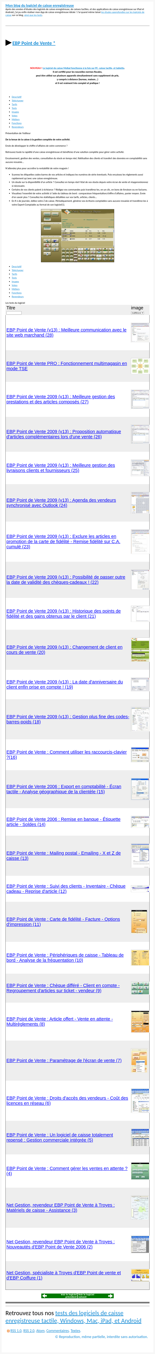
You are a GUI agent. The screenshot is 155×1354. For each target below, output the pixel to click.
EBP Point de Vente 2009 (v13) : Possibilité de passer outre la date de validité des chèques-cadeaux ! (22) (65, 580)
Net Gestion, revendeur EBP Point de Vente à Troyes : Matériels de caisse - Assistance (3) (60, 1208)
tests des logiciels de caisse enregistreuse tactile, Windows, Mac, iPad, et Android (73, 1317)
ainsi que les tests (33, 15)
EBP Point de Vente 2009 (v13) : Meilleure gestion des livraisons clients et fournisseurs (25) (60, 468)
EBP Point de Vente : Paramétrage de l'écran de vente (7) (64, 1060)
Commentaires (57, 1330)
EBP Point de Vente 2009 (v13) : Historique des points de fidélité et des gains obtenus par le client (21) (63, 614)
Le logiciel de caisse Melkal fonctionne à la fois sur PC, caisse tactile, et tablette (83, 68)
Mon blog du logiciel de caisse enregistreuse (39, 5)
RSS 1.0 (15, 1330)
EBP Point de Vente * (33, 43)
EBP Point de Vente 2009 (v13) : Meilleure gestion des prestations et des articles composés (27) (60, 399)
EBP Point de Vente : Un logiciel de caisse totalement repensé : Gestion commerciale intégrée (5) (59, 1137)
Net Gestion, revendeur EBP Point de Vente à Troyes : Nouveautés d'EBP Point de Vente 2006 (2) (60, 1244)
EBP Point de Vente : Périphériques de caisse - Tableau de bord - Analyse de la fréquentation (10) (65, 958)
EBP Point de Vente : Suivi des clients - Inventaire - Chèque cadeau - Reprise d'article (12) (65, 889)
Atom (40, 1330)
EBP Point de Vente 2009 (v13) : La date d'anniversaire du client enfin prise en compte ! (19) (64, 684)
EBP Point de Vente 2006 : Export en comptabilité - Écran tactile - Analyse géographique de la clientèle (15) (63, 789)
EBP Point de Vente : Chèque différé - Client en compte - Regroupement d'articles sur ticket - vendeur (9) (63, 988)
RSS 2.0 (28, 1330)
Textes (75, 1330)
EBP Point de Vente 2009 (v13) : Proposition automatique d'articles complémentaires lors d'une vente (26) (63, 434)
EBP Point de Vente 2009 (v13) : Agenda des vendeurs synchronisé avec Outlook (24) (61, 503)
